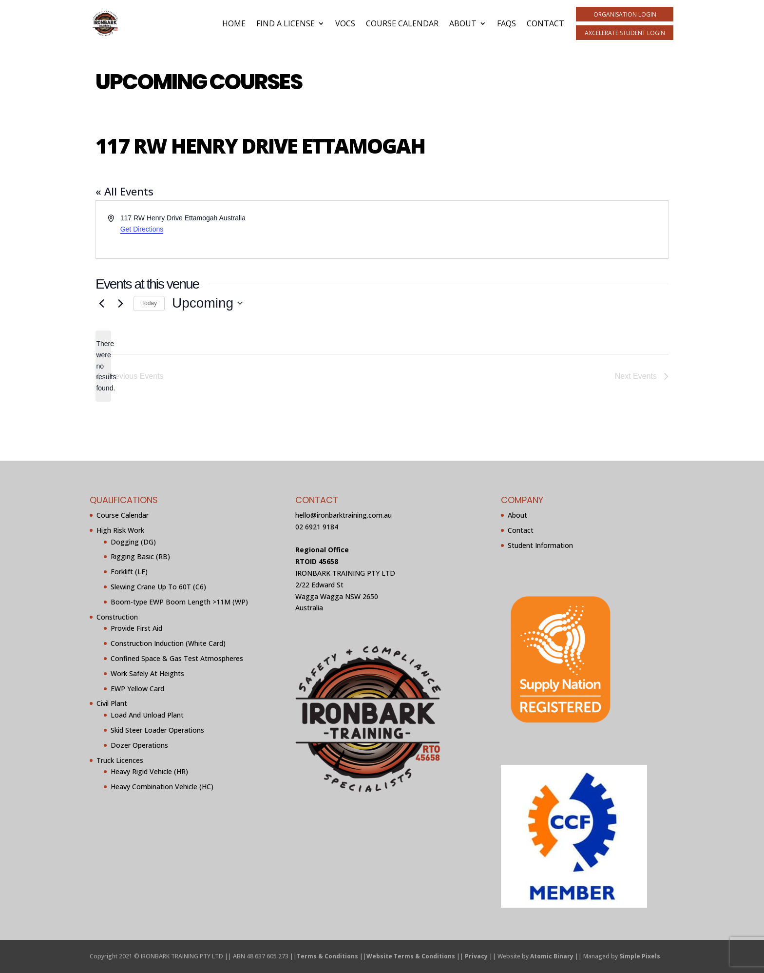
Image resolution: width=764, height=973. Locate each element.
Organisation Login (624, 14)
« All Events (124, 191)
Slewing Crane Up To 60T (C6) (158, 586)
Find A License (285, 23)
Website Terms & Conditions (410, 956)
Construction (117, 617)
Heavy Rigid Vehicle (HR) (149, 771)
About (463, 23)
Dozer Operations (139, 745)
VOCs (345, 23)
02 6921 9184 (316, 526)
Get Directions (142, 229)
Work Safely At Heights (147, 673)
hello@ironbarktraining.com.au (343, 515)
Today (149, 303)
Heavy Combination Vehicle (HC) (162, 786)
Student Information (540, 545)
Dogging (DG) (133, 541)
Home (234, 23)
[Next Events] (120, 303)
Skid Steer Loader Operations (157, 730)
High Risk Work (120, 530)
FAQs (506, 23)
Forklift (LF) (129, 571)
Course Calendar (402, 23)
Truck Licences (119, 760)
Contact (545, 23)
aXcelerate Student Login (625, 33)
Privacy (476, 956)
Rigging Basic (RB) (140, 556)
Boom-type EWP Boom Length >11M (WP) (179, 601)
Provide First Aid (136, 628)
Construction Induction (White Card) (168, 643)
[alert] (103, 366)
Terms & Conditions (327, 956)
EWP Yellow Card (137, 688)
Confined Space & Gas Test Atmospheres (177, 658)
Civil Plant (111, 703)
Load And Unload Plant (147, 715)
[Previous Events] (101, 303)
